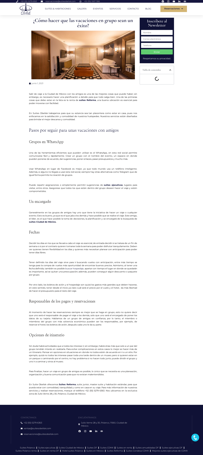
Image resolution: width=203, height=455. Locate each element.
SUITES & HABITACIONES (58, 9)
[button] (170, 70)
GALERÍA (81, 9)
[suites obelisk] (158, 429)
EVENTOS (98, 9)
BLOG (148, 9)
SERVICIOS (115, 9)
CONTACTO (133, 9)
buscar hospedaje (74, 268)
